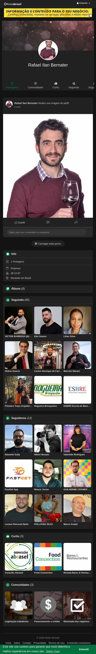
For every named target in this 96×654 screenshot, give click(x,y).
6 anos (17, 107)
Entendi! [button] (84, 649)
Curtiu (15, 536)
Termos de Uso (56, 643)
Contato (27, 643)
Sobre (17, 643)
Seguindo (17, 300)
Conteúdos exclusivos (78, 643)
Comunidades (20, 585)
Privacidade (39, 643)
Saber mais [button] (53, 651)
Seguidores (18, 418)
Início (8, 643)
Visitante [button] (83, 3)
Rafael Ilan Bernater (48, 65)
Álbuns (15, 288)
